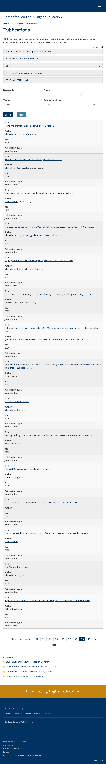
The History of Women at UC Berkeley (24, 676)
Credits (37, 713)
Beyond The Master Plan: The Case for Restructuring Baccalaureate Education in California (47, 600)
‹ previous (25, 639)
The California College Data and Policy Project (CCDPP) (32, 666)
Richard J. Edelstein (35, 269)
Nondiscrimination (11, 748)
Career (46, 713)
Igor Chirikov (10, 339)
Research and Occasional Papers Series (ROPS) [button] (28, 51)
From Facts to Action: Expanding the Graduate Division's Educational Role (39, 193)
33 (44, 639)
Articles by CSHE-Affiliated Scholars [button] (22, 58)
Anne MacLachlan (13, 443)
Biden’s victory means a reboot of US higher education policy (33, 159)
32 (38, 639)
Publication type (52, 99)
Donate (28, 713)
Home (6, 23)
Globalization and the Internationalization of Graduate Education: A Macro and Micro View (47, 533)
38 (77, 639)
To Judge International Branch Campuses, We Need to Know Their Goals (39, 260)
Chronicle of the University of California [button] (24, 73)
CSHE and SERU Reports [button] (17, 80)
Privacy (6, 752)
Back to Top (98, 760)
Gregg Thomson (34, 235)
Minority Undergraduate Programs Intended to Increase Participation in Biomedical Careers (48, 435)
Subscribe (17, 713)
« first (14, 639)
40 (90, 639)
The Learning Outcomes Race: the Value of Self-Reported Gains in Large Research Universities (49, 226)
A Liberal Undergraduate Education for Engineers (28, 468)
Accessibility (8, 745)
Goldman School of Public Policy (19, 722)
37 (70, 639)
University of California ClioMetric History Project (29, 671)
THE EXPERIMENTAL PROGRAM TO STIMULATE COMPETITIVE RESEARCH (41, 502)
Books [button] (9, 65)
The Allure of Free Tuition (17, 401)
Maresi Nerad (11, 201)
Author (47, 89)
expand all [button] (98, 47)
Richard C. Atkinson (13, 608)
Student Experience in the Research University (28, 661)
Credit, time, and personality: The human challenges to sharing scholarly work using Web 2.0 (48, 294)
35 (57, 639)
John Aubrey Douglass (15, 134)
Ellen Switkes (32, 134)
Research (8, 657)
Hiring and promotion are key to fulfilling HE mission (29, 125)
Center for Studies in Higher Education (32, 16)
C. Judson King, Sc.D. (14, 477)
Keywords (8, 89)
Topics (6, 99)
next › (97, 639)
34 (51, 639)
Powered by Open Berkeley (14, 741)
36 (64, 639)
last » (55, 645)
